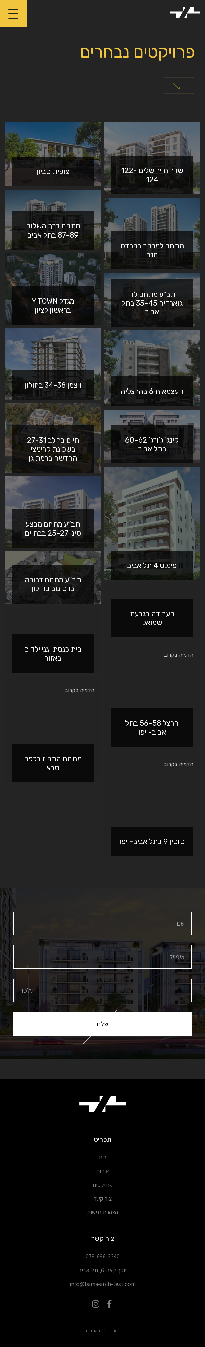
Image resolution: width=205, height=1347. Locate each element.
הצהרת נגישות (102, 1212)
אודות (102, 1171)
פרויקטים (103, 1185)
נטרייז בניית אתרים (102, 1330)
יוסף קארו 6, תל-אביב (102, 1270)
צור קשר (103, 1198)
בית (103, 1157)
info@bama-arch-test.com (103, 1284)
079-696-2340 (103, 1256)
